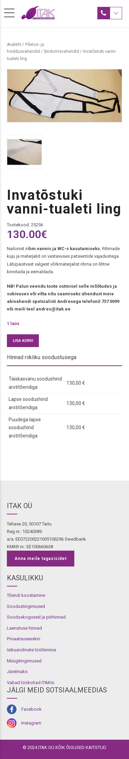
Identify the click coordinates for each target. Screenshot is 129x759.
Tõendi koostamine (26, 595)
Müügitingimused (24, 660)
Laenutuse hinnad (24, 628)
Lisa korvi (23, 340)
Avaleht (14, 44)
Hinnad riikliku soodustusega (41, 357)
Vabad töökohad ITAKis (30, 682)
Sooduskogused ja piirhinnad (36, 617)
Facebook (31, 709)
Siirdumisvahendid (61, 51)
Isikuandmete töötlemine (31, 649)
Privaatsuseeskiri (23, 638)
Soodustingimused (26, 606)
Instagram (31, 723)
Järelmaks (17, 671)
